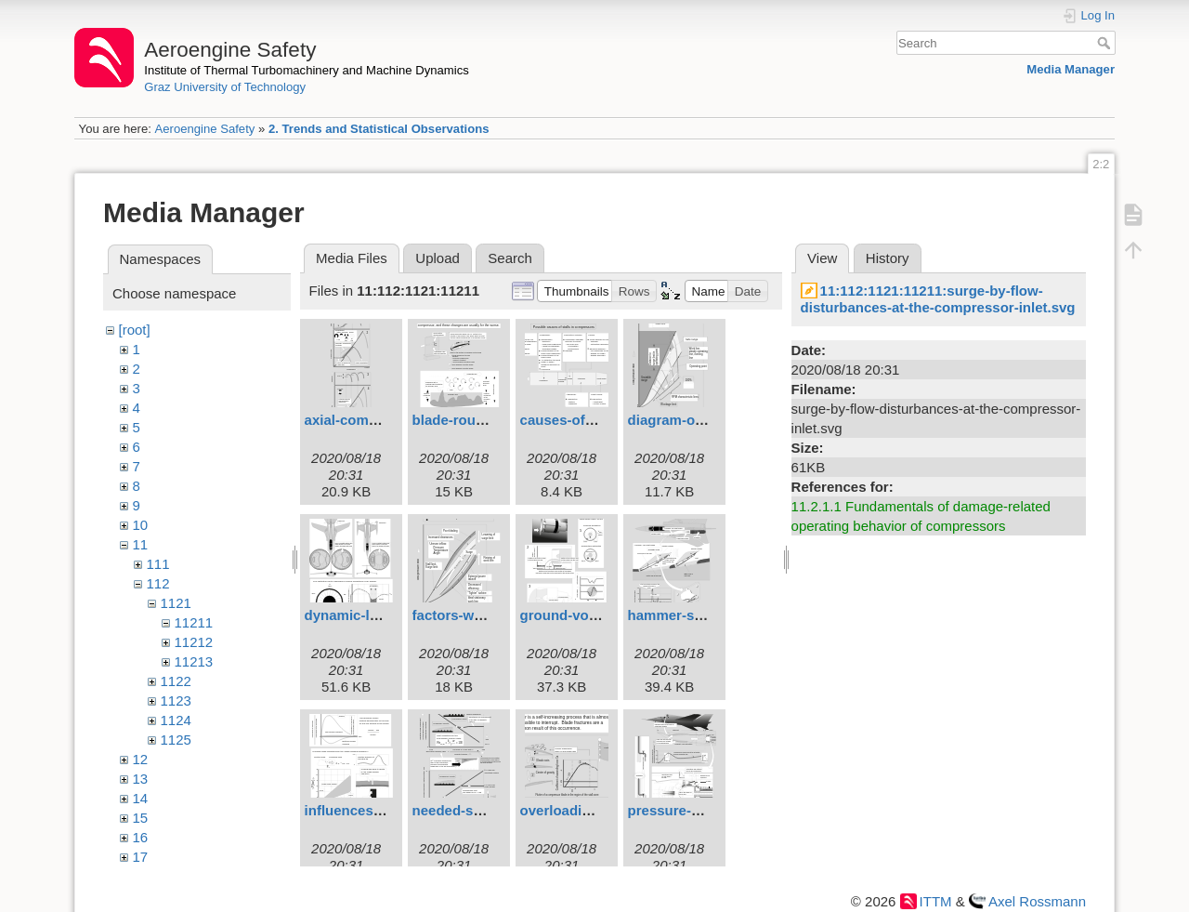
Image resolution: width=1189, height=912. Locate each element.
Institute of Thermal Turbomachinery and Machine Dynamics (306, 70)
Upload (437, 258)
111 (158, 564)
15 (141, 818)
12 (141, 759)
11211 (194, 622)
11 (141, 544)
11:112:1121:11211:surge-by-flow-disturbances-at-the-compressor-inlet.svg (938, 299)
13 (141, 778)
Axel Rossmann (1037, 901)
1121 (176, 603)
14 (141, 798)
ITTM (936, 901)
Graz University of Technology (225, 87)
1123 (176, 700)
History (887, 258)
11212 (194, 642)
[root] (134, 329)
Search (1106, 42)
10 (141, 525)
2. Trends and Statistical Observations (379, 129)
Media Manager (1070, 69)
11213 (194, 661)
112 (158, 583)
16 (141, 837)
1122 (176, 681)
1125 (176, 739)
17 (141, 857)
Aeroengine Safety (204, 129)
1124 (176, 720)
